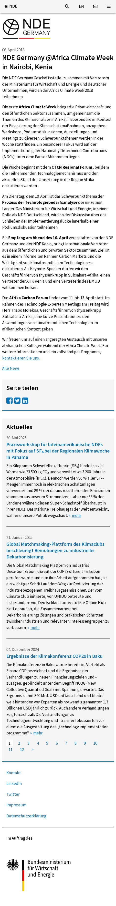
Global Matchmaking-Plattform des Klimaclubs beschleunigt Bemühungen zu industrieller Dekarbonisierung (55, 550)
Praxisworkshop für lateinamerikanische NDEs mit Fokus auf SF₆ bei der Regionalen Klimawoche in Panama (58, 450)
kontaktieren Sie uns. (21, 358)
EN (81, 6)
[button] (10, 6)
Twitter (13, 794)
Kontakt (13, 772)
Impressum (16, 805)
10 (95, 743)
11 (10, 749)
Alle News (11, 368)
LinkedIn (14, 783)
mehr (76, 515)
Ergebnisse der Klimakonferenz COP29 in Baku (54, 656)
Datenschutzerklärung (26, 816)
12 (22, 749)
